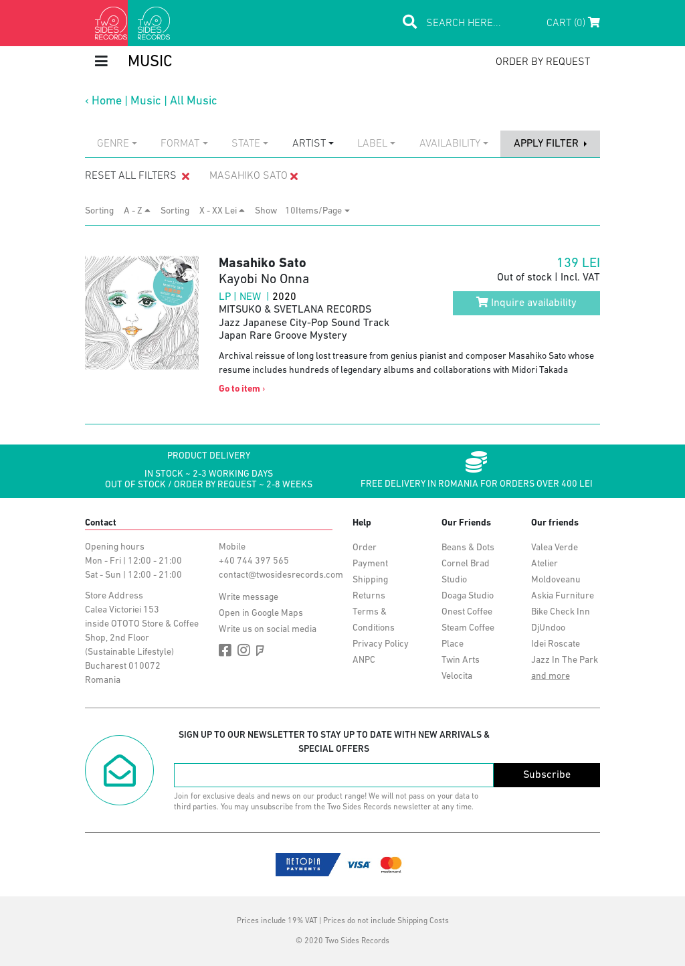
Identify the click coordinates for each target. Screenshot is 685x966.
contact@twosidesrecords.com (281, 575)
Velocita (457, 676)
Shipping (370, 580)
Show (270, 211)
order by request (543, 62)
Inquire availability (526, 303)
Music (145, 101)
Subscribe (547, 775)
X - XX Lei (222, 211)
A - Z (137, 211)
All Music (193, 101)
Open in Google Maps (261, 614)
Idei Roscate (555, 644)
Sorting (103, 211)
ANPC (364, 660)
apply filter (547, 144)
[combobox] (117, 144)
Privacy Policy (381, 644)
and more (550, 676)
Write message (248, 597)
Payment (370, 564)
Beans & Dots (468, 548)
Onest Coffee (467, 612)
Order (365, 548)
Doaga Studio (468, 596)
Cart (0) (573, 23)
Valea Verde (554, 548)
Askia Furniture (562, 596)
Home (107, 101)
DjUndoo (548, 628)
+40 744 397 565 (254, 561)
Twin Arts (461, 660)
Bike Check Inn (560, 612)
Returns (369, 596)
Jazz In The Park (564, 660)
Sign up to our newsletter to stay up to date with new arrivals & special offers (334, 742)
